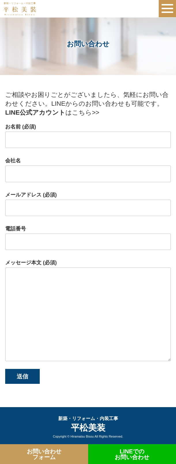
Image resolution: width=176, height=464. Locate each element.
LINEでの (132, 454)
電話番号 (88, 238)
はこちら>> (52, 112)
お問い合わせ (44, 454)
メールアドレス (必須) (88, 204)
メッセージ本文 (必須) (88, 310)
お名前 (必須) (88, 136)
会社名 (88, 170)
